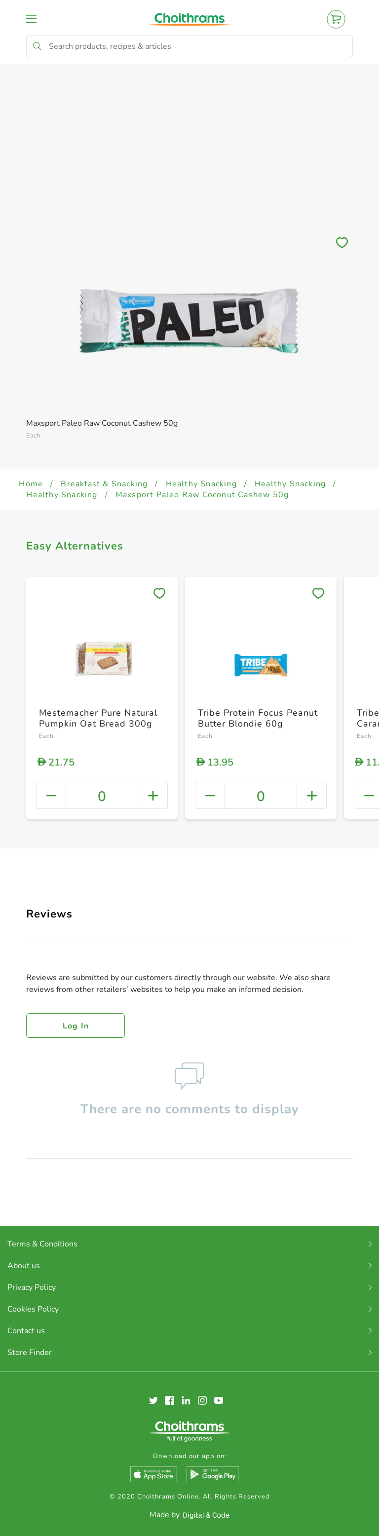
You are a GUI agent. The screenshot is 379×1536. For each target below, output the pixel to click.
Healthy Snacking (201, 483)
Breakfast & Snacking (104, 483)
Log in (76, 1026)
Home (31, 483)
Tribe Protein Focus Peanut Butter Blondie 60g (258, 718)
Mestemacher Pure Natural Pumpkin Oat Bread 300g (98, 718)
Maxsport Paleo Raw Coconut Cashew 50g (202, 494)
